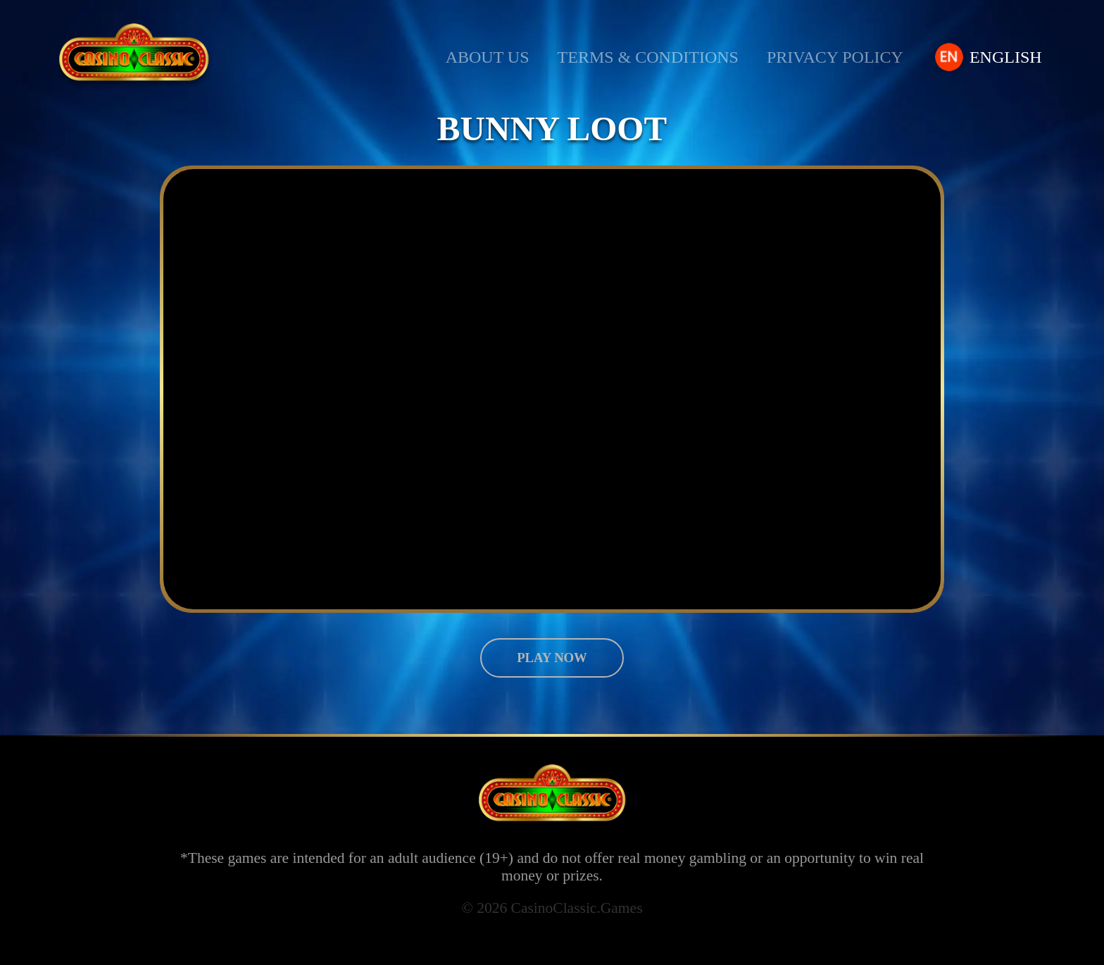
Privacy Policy (839, 57)
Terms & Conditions (649, 57)
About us (487, 57)
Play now (551, 657)
